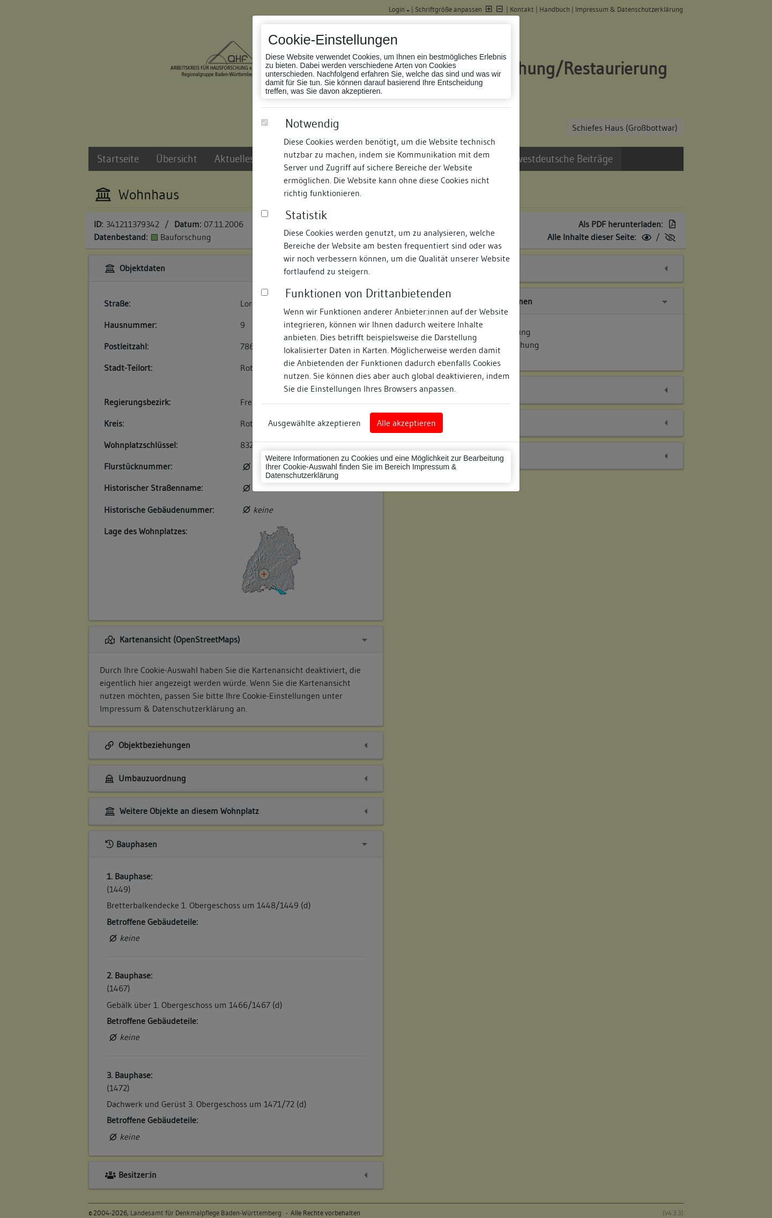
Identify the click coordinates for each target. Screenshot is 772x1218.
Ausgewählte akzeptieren (314, 422)
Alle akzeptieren (406, 422)
